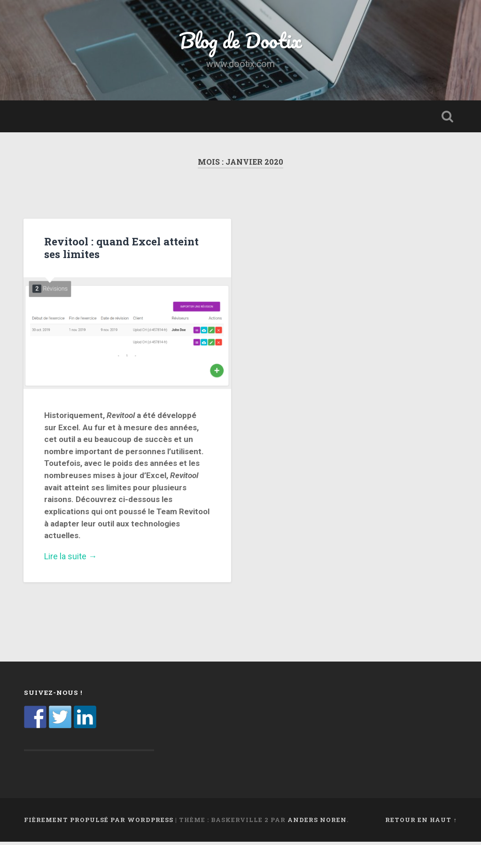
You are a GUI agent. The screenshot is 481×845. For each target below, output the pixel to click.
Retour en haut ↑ (421, 823)
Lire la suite (127, 560)
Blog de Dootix (241, 42)
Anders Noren (317, 823)
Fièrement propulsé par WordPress (98, 823)
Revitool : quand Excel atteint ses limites (121, 251)
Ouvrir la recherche (447, 120)
